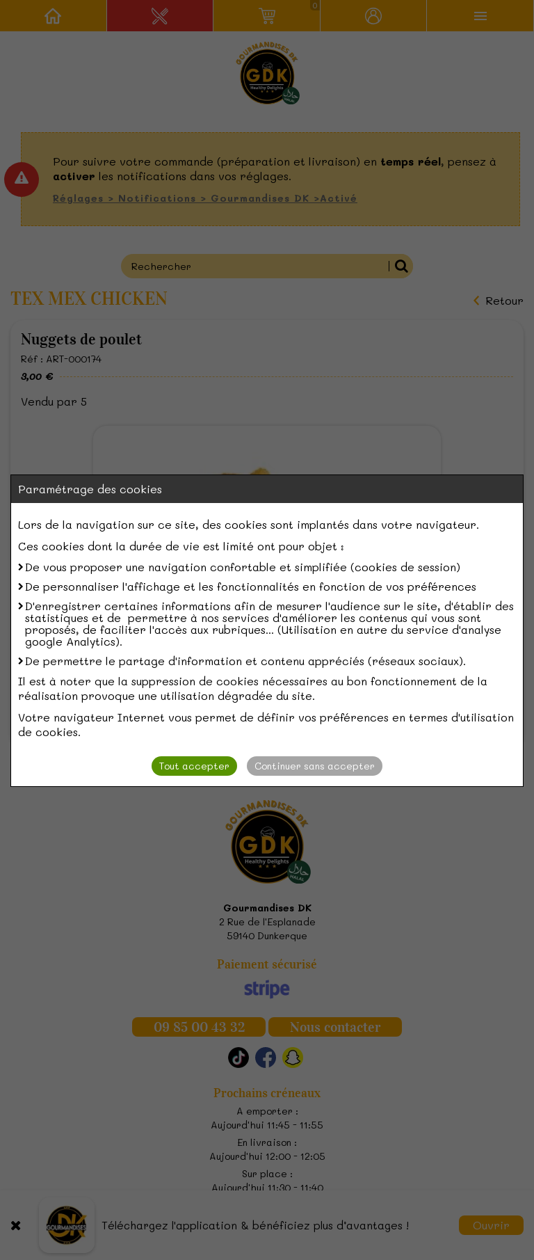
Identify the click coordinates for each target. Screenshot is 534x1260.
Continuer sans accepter (314, 765)
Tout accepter (194, 765)
